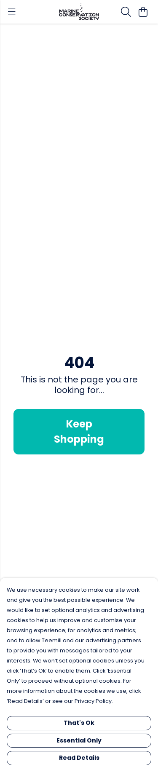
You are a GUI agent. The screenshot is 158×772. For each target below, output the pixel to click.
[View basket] (142, 11)
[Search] (126, 11)
